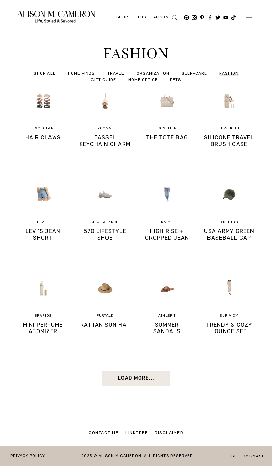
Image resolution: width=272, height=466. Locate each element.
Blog (140, 17)
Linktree (136, 432)
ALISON (161, 17)
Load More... (136, 378)
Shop (122, 17)
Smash (257, 456)
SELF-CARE (194, 73)
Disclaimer (169, 432)
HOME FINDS (81, 73)
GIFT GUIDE (103, 79)
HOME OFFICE (143, 79)
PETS (175, 79)
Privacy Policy (27, 456)
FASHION (229, 73)
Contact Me (103, 432)
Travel (115, 73)
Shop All (45, 73)
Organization (153, 73)
